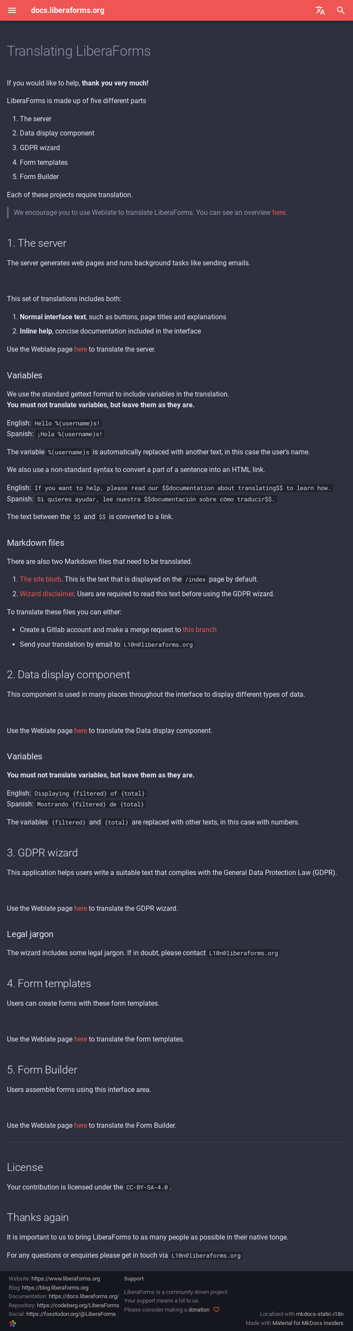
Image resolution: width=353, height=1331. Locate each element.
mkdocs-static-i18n (320, 1314)
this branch (200, 630)
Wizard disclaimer (47, 594)
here (278, 212)
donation (198, 1309)
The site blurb (40, 579)
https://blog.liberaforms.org (55, 1287)
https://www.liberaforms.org (65, 1278)
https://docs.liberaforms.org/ (84, 1296)
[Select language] (320, 10)
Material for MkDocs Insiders (308, 1323)
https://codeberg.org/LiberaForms (78, 1305)
